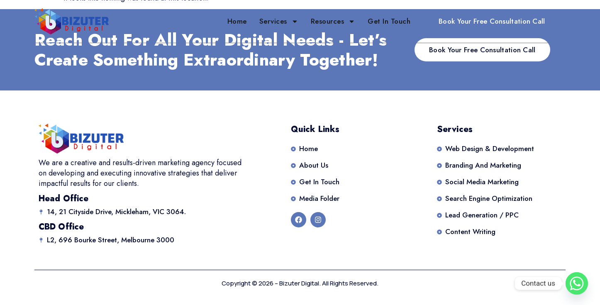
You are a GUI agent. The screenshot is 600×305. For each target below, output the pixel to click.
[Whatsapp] (577, 283)
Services (278, 21)
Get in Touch (389, 21)
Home (237, 21)
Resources (333, 21)
